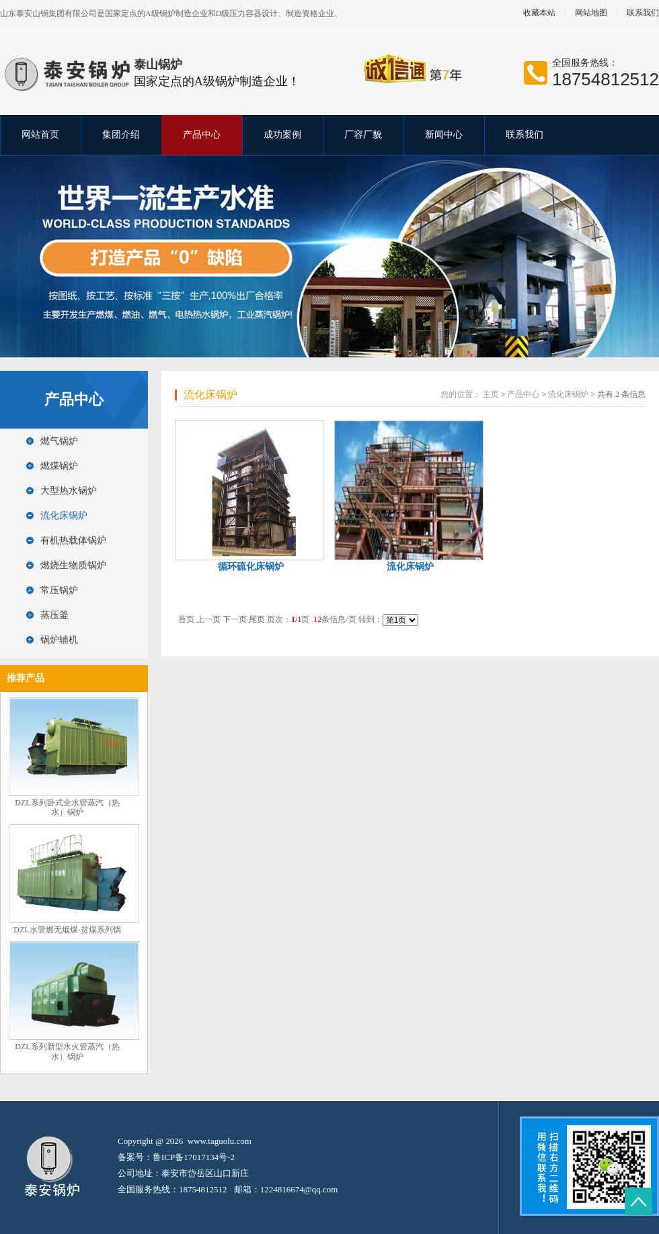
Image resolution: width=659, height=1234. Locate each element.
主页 (491, 394)
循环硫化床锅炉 (251, 567)
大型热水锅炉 (68, 491)
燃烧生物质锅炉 (73, 565)
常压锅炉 (59, 590)
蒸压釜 (54, 615)
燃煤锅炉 (59, 466)
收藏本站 (539, 13)
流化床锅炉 (63, 516)
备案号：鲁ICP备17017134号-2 (176, 1157)
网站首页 (40, 135)
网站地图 (591, 13)
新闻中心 (444, 135)
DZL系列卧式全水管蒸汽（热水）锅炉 (67, 808)
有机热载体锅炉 (73, 540)
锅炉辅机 (59, 640)
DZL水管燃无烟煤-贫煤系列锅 (66, 929)
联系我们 (524, 135)
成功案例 (282, 135)
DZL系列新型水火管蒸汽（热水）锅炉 (67, 1051)
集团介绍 (121, 135)
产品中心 (202, 135)
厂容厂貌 (363, 135)
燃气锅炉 (59, 441)
